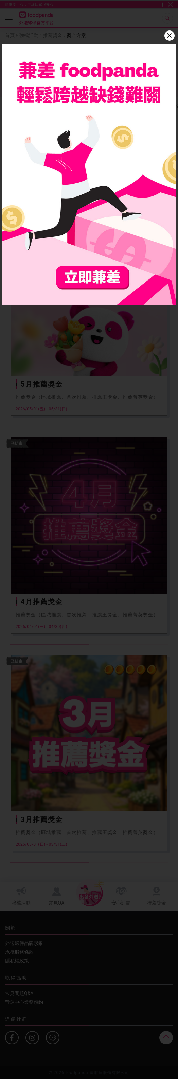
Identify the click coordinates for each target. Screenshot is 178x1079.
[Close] (169, 35)
